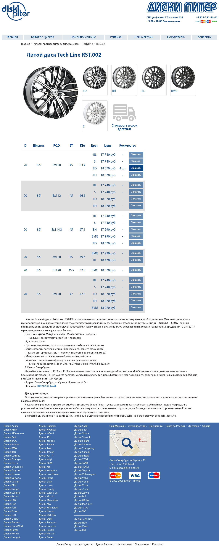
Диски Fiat (10, 504)
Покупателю (176, 37)
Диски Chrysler (12, 470)
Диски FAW (10, 500)
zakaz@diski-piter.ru (128, 468)
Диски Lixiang (46, 489)
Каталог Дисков (42, 37)
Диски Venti (81, 526)
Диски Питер (64, 544)
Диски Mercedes (48, 500)
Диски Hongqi (12, 537)
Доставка (193, 426)
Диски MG (45, 504)
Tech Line (87, 44)
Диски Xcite (81, 485)
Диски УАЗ (80, 511)
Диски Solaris (81, 441)
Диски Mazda (46, 496)
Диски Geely (11, 519)
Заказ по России (175, 426)
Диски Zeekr (81, 489)
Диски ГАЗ (80, 496)
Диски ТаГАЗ (81, 507)
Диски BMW (10, 448)
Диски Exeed (11, 496)
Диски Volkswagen (85, 474)
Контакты (205, 37)
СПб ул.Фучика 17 (165, 17)
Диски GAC (10, 515)
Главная (12, 37)
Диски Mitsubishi (48, 507)
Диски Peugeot (48, 522)
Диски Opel (45, 519)
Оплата (206, 426)
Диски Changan (13, 459)
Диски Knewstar (48, 470)
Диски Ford (10, 507)
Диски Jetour (46, 452)
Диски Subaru (82, 452)
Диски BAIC (10, 441)
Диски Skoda (81, 433)
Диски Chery (11, 463)
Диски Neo (80, 522)
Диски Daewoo (12, 478)
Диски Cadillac (12, 455)
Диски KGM (45, 463)
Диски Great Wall (13, 526)
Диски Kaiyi (45, 459)
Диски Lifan (45, 481)
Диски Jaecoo (47, 441)
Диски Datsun (11, 481)
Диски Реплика (105, 544)
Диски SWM (81, 459)
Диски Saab (81, 426)
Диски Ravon (46, 530)
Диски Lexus (46, 478)
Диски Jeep (45, 448)
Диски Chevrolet (13, 467)
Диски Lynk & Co (48, 493)
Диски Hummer (47, 426)
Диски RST (80, 530)
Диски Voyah (81, 481)
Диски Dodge (11, 489)
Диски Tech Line (83, 519)
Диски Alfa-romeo (14, 433)
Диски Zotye (81, 493)
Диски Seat (80, 429)
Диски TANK (81, 463)
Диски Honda (11, 533)
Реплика (116, 37)
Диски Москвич (83, 504)
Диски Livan (46, 485)
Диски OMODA (47, 515)
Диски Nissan (46, 511)
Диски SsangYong (84, 448)
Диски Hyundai (47, 429)
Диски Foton (11, 511)
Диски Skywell (82, 437)
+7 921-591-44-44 (206, 17)
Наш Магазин (117, 426)
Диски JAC (45, 437)
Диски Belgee (12, 444)
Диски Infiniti (46, 433)
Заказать (136, 154)
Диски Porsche (47, 526)
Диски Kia (44, 467)
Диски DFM (10, 485)
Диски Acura (11, 426)
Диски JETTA (46, 455)
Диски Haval (11, 530)
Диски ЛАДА (81, 500)
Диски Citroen (12, 474)
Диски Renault (47, 533)
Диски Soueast (82, 444)
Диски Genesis (12, 522)
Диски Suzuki (81, 455)
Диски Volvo (81, 478)
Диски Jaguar (46, 444)
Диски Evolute (12, 493)
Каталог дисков (84, 544)
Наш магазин (143, 37)
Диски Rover (46, 537)
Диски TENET (81, 467)
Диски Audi (10, 437)
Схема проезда (136, 426)
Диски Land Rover (49, 474)
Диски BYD (10, 452)
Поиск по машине (83, 37)
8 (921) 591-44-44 (46, 386)
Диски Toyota (82, 470)
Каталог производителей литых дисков (56, 44)
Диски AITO (10, 429)
